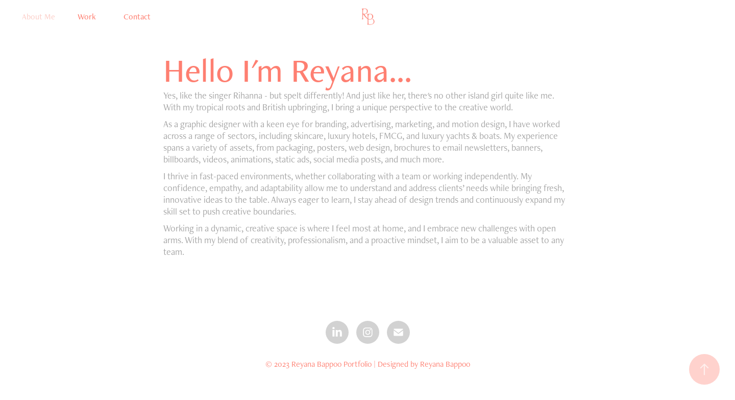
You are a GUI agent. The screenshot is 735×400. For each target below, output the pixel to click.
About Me (38, 16)
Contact (137, 16)
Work (87, 16)
